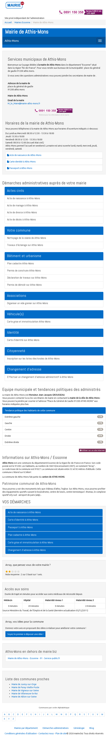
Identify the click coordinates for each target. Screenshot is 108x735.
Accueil (8, 22)
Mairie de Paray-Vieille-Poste (25, 687)
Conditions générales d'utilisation (21, 733)
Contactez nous (46, 733)
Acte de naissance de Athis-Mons (24, 155)
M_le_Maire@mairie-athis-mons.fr (24, 103)
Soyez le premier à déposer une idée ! (25, 634)
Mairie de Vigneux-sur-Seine (25, 690)
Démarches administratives (56, 728)
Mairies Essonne (22, 22)
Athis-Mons (12, 40)
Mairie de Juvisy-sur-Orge (24, 684)
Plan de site (61, 733)
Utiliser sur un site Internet (92, 450)
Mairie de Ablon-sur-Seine (24, 696)
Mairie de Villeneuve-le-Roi (25, 693)
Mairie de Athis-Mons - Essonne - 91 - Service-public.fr (34, 658)
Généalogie (79, 728)
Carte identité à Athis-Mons (21, 161)
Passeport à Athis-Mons (19, 168)
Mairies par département (26, 728)
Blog (91, 728)
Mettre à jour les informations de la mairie (54, 115)
